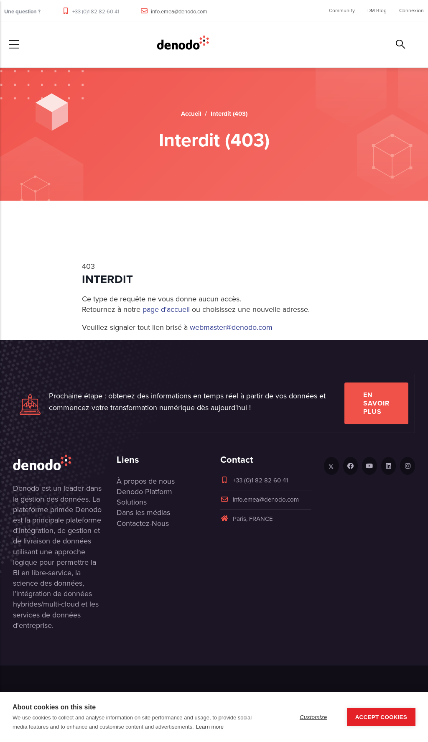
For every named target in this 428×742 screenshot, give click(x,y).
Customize (313, 717)
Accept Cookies (381, 717)
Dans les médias (143, 512)
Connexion (411, 10)
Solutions (132, 502)
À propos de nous (146, 481)
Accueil (191, 113)
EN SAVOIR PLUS (376, 403)
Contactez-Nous (143, 523)
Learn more (210, 727)
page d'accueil (167, 309)
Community (342, 10)
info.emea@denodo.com (179, 11)
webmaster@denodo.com (231, 327)
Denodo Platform (144, 491)
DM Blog (377, 10)
